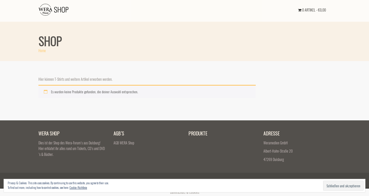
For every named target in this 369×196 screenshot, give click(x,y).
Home (42, 50)
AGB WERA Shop (124, 142)
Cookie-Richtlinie (78, 187)
